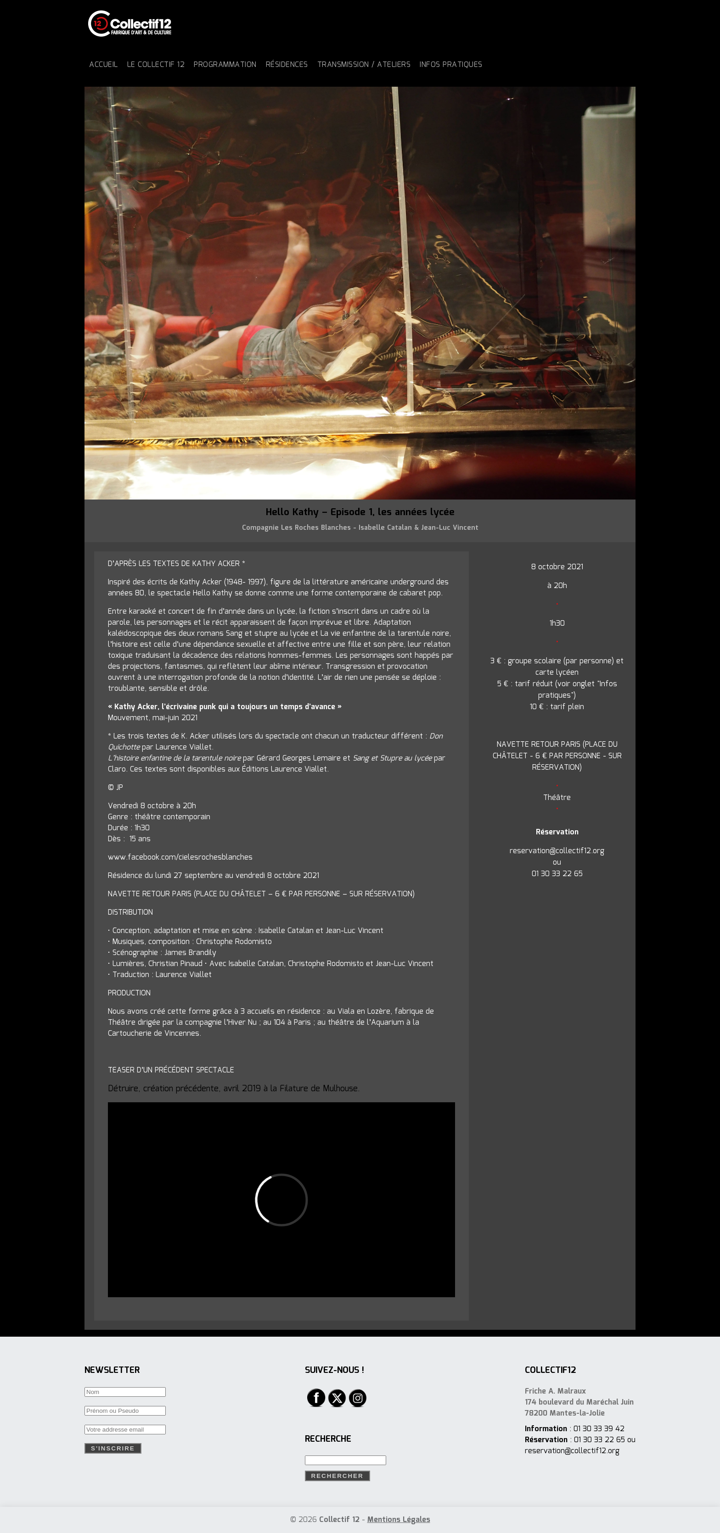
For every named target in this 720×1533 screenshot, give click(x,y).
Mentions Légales (398, 1520)
